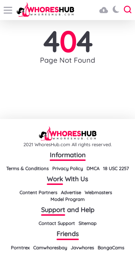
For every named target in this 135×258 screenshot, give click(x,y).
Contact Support (57, 223)
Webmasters (98, 192)
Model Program (67, 199)
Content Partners (38, 192)
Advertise (71, 192)
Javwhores (82, 247)
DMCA (92, 168)
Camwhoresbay (50, 247)
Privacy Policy (67, 168)
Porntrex (20, 247)
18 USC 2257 (116, 168)
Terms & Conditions (27, 168)
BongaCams (111, 247)
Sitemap (87, 223)
